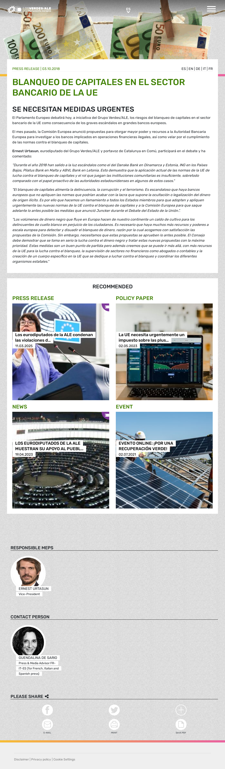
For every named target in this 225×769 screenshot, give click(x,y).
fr (211, 69)
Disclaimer (21, 759)
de (198, 69)
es (183, 69)
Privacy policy (41, 759)
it (204, 69)
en (191, 69)
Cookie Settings (64, 759)
